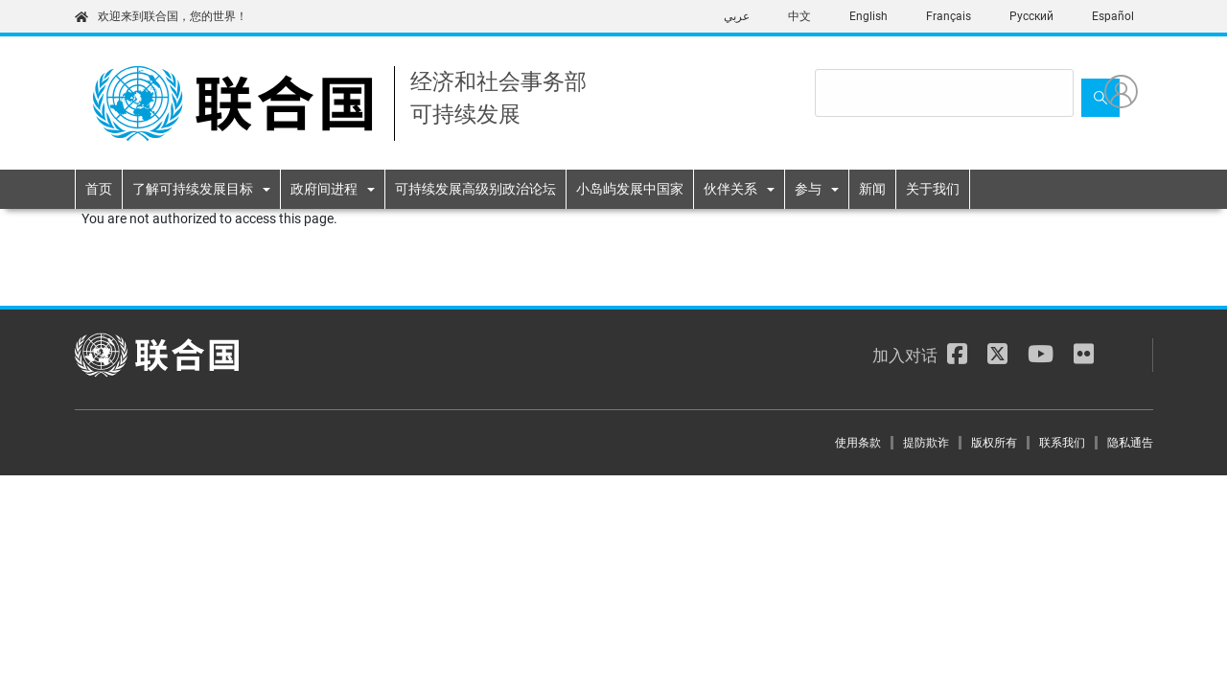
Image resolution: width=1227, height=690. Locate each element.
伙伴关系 (730, 188)
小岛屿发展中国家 (629, 188)
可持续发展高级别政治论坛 (475, 188)
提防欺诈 (926, 442)
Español (1113, 16)
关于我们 (933, 188)
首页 (98, 188)
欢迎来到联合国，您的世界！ (161, 16)
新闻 (872, 188)
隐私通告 (1130, 442)
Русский (1031, 16)
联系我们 (1062, 442)
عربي (737, 16)
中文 (799, 16)
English (868, 16)
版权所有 (994, 442)
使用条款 (858, 442)
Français (948, 16)
